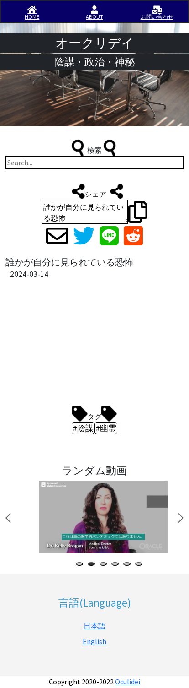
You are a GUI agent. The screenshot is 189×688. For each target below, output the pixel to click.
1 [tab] (81, 565)
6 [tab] (140, 565)
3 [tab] (105, 565)
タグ (94, 414)
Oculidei (127, 681)
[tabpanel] (102, 517)
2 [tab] (93, 565)
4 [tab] (117, 565)
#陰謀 (83, 428)
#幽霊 (105, 428)
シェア (95, 191)
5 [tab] (129, 565)
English (94, 641)
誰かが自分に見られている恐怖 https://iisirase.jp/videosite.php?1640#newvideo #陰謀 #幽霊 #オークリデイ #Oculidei (85, 212)
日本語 (94, 625)
